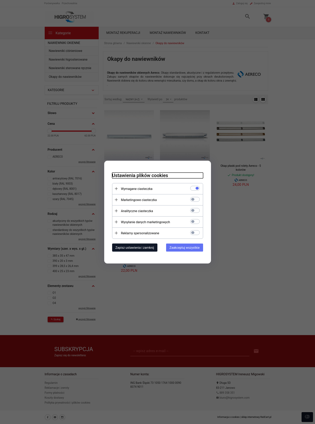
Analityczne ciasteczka (137, 211)
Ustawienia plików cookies (140, 175)
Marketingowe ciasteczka (139, 200)
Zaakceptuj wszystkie (184, 247)
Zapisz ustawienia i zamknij (134, 247)
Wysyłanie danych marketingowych (145, 222)
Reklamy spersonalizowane (140, 233)
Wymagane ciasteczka (137, 189)
